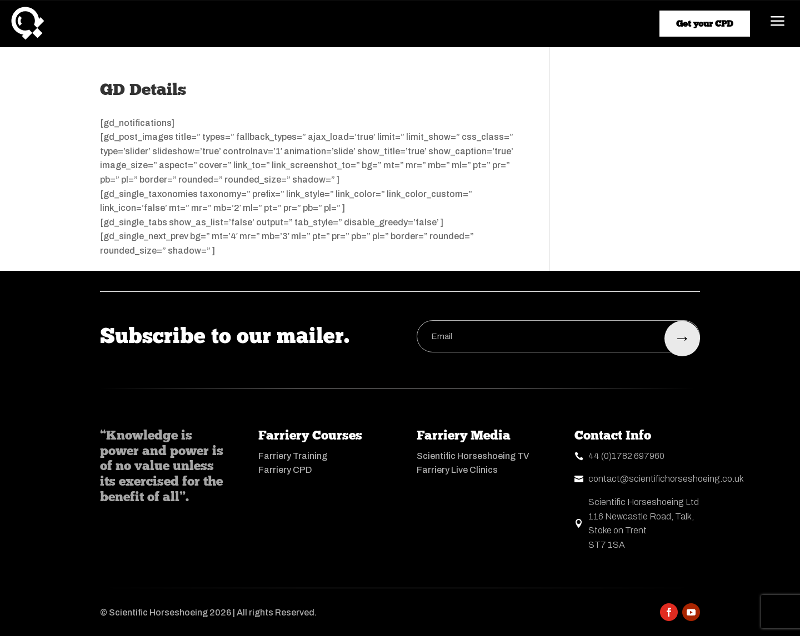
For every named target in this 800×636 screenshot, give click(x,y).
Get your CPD (704, 23)
